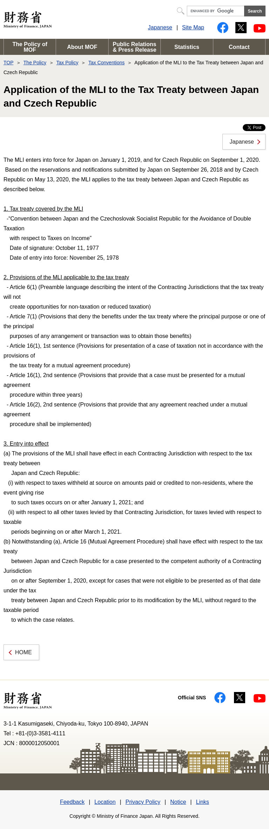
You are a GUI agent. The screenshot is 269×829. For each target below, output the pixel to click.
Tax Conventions (106, 62)
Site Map (193, 27)
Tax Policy (67, 62)
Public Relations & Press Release (135, 47)
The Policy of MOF (29, 47)
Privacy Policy (142, 802)
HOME (23, 652)
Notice (178, 802)
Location (105, 802)
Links (202, 802)
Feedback (72, 802)
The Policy (34, 62)
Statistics (186, 47)
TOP (8, 62)
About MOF (82, 47)
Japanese (160, 27)
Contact (239, 47)
